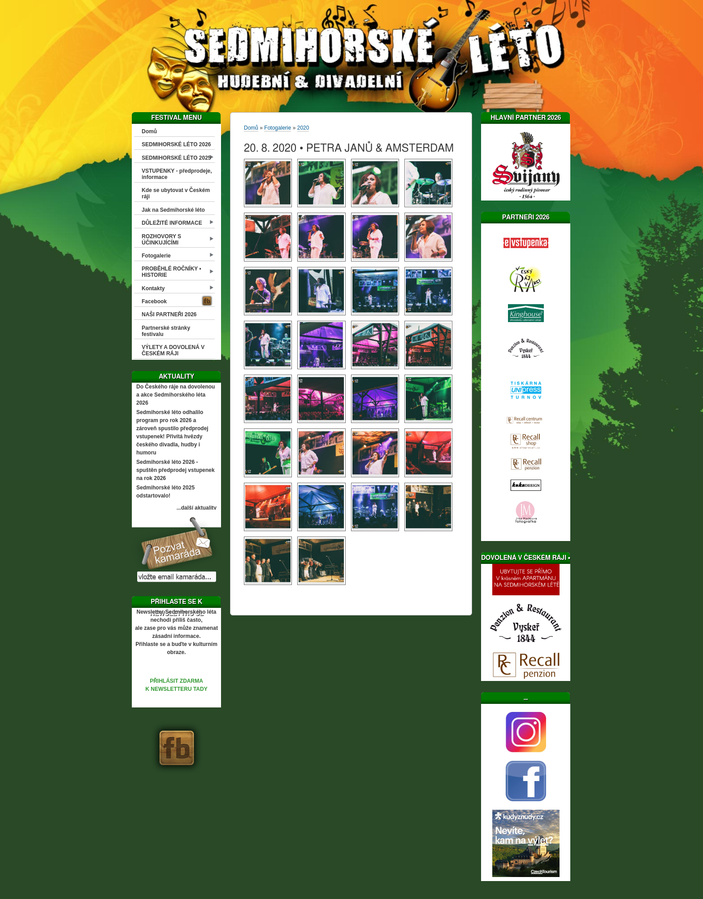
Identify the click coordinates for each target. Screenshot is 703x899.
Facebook (154, 301)
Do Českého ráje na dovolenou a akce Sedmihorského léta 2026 (175, 395)
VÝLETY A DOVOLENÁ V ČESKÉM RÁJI (173, 350)
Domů (149, 131)
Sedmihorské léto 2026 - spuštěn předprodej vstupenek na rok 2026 (175, 470)
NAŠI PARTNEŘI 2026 (169, 314)
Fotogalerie (156, 256)
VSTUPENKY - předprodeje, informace (177, 174)
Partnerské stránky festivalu (166, 331)
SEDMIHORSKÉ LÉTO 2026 (176, 144)
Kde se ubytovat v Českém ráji (176, 193)
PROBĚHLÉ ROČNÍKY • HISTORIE (171, 272)
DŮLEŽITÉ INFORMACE (172, 223)
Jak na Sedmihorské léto (173, 210)
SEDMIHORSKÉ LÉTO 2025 (176, 158)
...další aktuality (197, 508)
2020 (303, 128)
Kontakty (153, 288)
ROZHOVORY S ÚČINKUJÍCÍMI (161, 239)
